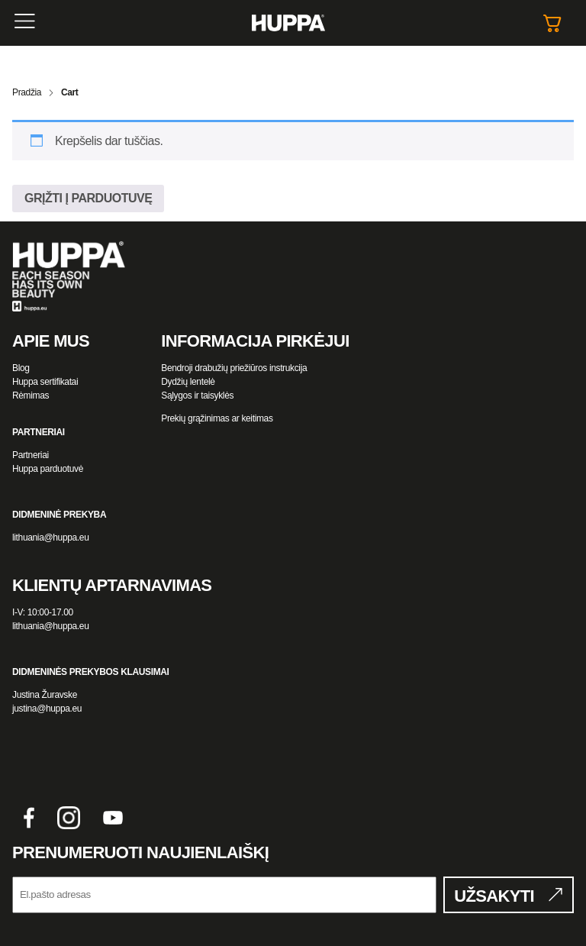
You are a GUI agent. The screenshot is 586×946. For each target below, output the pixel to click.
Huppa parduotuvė (47, 468)
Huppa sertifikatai (45, 381)
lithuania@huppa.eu (50, 537)
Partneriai (30, 455)
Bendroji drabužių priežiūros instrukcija (234, 368)
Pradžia (26, 92)
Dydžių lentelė (187, 381)
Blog (21, 368)
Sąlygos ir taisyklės (197, 395)
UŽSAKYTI (494, 896)
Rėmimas (30, 395)
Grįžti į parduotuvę (88, 198)
